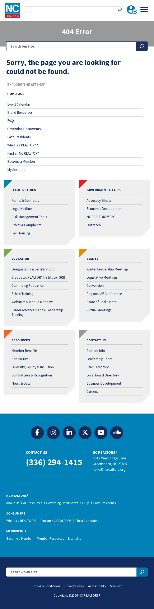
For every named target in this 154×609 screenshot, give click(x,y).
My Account (16, 169)
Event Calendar (18, 104)
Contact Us (96, 340)
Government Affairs (104, 190)
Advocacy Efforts (99, 200)
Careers (92, 391)
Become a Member (21, 161)
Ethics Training (22, 293)
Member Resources (50, 538)
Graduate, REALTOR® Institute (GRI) (38, 277)
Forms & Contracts (25, 200)
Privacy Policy (74, 586)
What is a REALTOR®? (22, 145)
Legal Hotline (21, 208)
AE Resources (32, 503)
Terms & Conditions (46, 586)
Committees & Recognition (31, 375)
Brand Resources (20, 112)
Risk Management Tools (29, 217)
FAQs (11, 120)
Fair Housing (20, 233)
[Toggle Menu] (144, 9)
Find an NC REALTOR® (23, 153)
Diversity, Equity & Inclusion (32, 367)
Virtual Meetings (99, 310)
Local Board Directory (103, 375)
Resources (20, 340)
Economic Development (105, 208)
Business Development (104, 383)
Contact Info (96, 350)
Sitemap (116, 586)
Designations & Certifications (33, 269)
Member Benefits (24, 350)
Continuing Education (27, 285)
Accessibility (97, 586)
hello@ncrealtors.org (109, 469)
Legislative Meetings (102, 277)
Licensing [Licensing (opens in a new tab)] (74, 538)
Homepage (15, 94)
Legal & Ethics (23, 190)
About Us (12, 503)
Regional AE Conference (104, 293)
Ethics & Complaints (26, 225)
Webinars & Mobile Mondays (32, 302)
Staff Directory (98, 367)
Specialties (19, 359)
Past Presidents (19, 137)
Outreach (94, 225)
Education (20, 258)
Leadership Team (99, 359)
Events (92, 258)
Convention (95, 285)
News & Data (21, 383)
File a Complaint (87, 520)
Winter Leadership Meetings (108, 269)
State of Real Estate (102, 302)
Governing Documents (24, 129)
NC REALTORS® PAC (101, 217)
